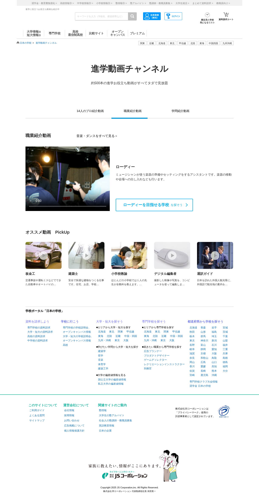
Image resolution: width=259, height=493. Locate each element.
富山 (203, 345)
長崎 (203, 370)
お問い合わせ (71, 420)
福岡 (225, 366)
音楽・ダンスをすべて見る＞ (97, 136)
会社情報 (69, 410)
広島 (203, 362)
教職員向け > (223, 3)
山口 (214, 362)
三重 (225, 349)
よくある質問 (37, 415)
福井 (225, 345)
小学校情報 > (104, 3)
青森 (203, 327)
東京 (117, 340)
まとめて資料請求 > (202, 3)
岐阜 (192, 349)
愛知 (214, 349)
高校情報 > (67, 3)
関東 (120, 331)
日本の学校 (25, 43)
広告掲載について (74, 425)
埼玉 (214, 336)
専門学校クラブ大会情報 (204, 381)
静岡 (203, 349)
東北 (111, 331)
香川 (192, 366)
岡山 (192, 362)
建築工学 (103, 368)
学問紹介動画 (180, 111)
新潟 (214, 340)
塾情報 (103, 410)
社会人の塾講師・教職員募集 (115, 420)
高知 (214, 366)
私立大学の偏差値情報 (111, 383)
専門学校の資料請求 (38, 327)
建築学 (102, 351)
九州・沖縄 (104, 340)
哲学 (100, 355)
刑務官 (148, 368)
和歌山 (204, 357)
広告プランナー (153, 351)
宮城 (225, 327)
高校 (65, 345)
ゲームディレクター (155, 359)
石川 (214, 345)
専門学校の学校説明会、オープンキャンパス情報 (77, 329)
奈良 (192, 357)
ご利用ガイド (37, 410)
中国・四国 (130, 336)
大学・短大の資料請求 (40, 331)
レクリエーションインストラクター (164, 364)
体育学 (102, 364)
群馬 (203, 336)
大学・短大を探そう (109, 321)
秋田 (192, 331)
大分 (225, 370)
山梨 (225, 340)
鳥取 (214, 357)
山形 (203, 331)
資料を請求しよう (37, 321)
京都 (203, 353)
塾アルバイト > (138, 3)
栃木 (192, 336)
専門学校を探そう (154, 321)
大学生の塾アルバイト (111, 415)
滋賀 (192, 353)
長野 (192, 345)
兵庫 (225, 353)
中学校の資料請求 (37, 340)
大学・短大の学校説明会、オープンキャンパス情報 (78, 338)
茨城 (225, 331)
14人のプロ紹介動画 (90, 111)
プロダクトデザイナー (156, 355)
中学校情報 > (85, 3)
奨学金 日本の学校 (200, 385)
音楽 (100, 359)
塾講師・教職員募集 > (160, 3)
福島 (214, 331)
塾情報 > (121, 3)
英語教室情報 (106, 425)
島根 (225, 357)
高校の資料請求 (36, 336)
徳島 (225, 362)
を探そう (153, 205)
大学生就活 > (182, 3)
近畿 (118, 336)
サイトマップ (37, 420)
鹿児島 (204, 375)
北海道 (161, 43)
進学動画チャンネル (46, 43)
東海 (100, 336)
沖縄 (214, 375)
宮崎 (192, 375)
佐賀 (192, 370)
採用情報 (69, 415)
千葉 (225, 336)
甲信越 (130, 331)
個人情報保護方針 (74, 430)
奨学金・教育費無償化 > (44, 3)
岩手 (214, 327)
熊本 (214, 370)
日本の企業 (105, 430)
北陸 (109, 336)
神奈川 (204, 340)
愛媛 (203, 366)
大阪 (125, 340)
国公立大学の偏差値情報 (112, 379)
